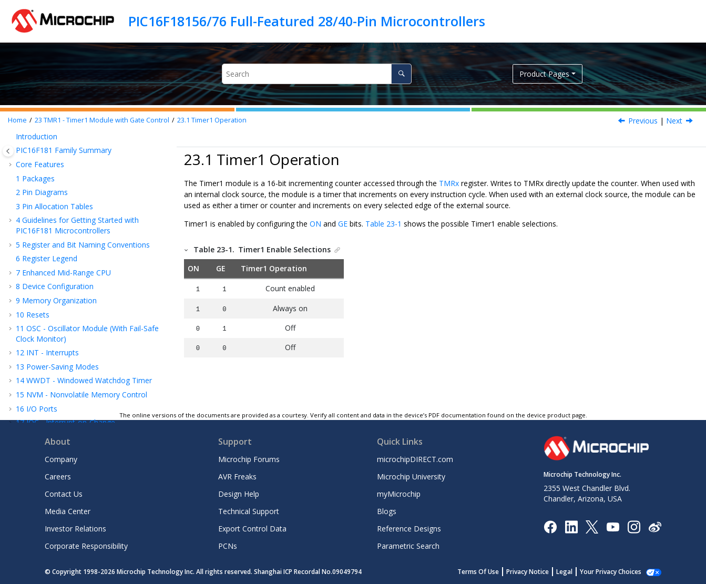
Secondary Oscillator (66, 293)
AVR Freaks (237, 476)
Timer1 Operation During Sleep (84, 372)
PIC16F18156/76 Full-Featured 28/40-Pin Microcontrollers (306, 21)
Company (61, 459)
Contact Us (64, 494)
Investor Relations (75, 529)
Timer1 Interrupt (59, 359)
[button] (11, 142)
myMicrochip (399, 494)
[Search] (401, 74)
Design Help (238, 494)
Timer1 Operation (212, 120)
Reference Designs (409, 529)
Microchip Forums (249, 459)
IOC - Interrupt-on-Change (65, 142)
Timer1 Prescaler (60, 278)
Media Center (67, 511)
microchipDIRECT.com (415, 459)
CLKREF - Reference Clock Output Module (92, 208)
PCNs (227, 546)
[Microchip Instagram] (633, 525)
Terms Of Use (489, 571)
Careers (58, 476)
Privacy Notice (539, 571)
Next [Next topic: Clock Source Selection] (674, 121)
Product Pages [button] (544, 74)
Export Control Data (252, 529)
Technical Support (248, 511)
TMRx (449, 183)
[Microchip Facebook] (550, 525)
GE (342, 224)
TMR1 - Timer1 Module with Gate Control (102, 120)
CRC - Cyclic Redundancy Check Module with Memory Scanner (88, 175)
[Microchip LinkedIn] (571, 525)
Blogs (386, 511)
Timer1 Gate (52, 345)
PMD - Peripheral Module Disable (78, 195)
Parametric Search (408, 546)
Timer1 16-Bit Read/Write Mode (85, 331)
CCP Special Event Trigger (77, 401)
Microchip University (411, 476)
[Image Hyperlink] (612, 526)
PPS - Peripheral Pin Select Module (80, 156)
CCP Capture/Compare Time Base (91, 387)
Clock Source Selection (70, 265)
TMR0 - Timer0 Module (61, 223)
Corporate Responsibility (86, 546)
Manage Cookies (616, 571)
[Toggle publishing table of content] (8, 151)
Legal (576, 571)
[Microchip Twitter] (592, 525)
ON (315, 224)
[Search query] (316, 74)
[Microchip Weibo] (654, 526)
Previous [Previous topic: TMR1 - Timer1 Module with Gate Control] (643, 121)
